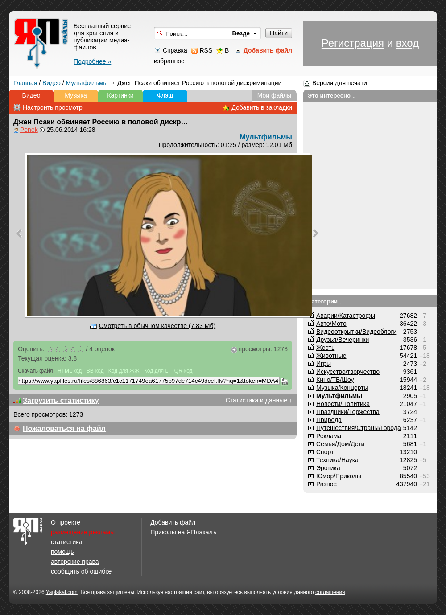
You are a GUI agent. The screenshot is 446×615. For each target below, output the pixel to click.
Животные (331, 355)
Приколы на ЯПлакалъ (183, 532)
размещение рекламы (83, 532)
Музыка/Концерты (342, 387)
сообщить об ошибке (81, 571)
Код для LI (157, 371)
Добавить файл (172, 522)
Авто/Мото (331, 323)
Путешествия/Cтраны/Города (358, 427)
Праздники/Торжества (348, 411)
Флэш (165, 95)
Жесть (325, 347)
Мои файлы (274, 95)
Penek (29, 129)
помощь (62, 551)
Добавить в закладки (261, 107)
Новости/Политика (343, 403)
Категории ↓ (325, 301)
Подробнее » (92, 61)
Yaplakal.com (62, 592)
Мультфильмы (87, 82)
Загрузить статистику (61, 400)
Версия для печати (339, 82)
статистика (66, 541)
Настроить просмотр (53, 107)
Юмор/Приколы (338, 476)
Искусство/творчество (348, 371)
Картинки (120, 95)
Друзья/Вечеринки (342, 339)
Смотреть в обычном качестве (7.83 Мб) (157, 325)
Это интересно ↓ (331, 95)
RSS (205, 50)
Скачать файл (35, 371)
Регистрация (353, 43)
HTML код (70, 371)
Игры (323, 363)
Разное (326, 484)
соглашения (330, 592)
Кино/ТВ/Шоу (335, 379)
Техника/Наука (337, 459)
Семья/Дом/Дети (340, 443)
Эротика (328, 468)
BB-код (95, 371)
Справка (175, 50)
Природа (329, 419)
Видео (51, 82)
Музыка (76, 95)
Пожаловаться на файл (64, 428)
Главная (25, 82)
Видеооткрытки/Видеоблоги (356, 331)
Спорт (325, 451)
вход (407, 43)
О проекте (65, 522)
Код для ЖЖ (124, 371)
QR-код (183, 371)
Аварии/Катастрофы (345, 315)
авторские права (75, 561)
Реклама (328, 435)
